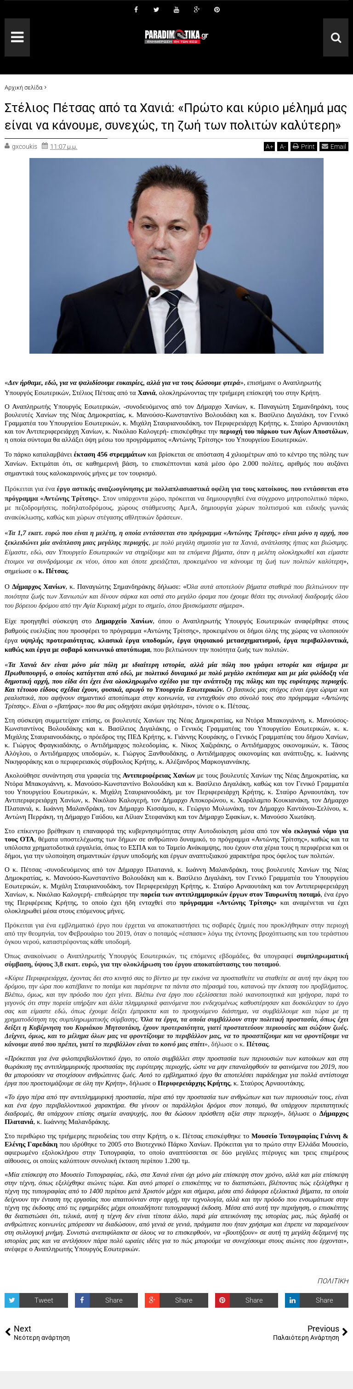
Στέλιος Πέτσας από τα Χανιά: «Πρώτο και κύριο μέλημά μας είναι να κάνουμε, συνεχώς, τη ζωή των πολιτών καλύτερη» (176, 124)
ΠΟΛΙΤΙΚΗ (332, 1298)
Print (304, 163)
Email (334, 163)
